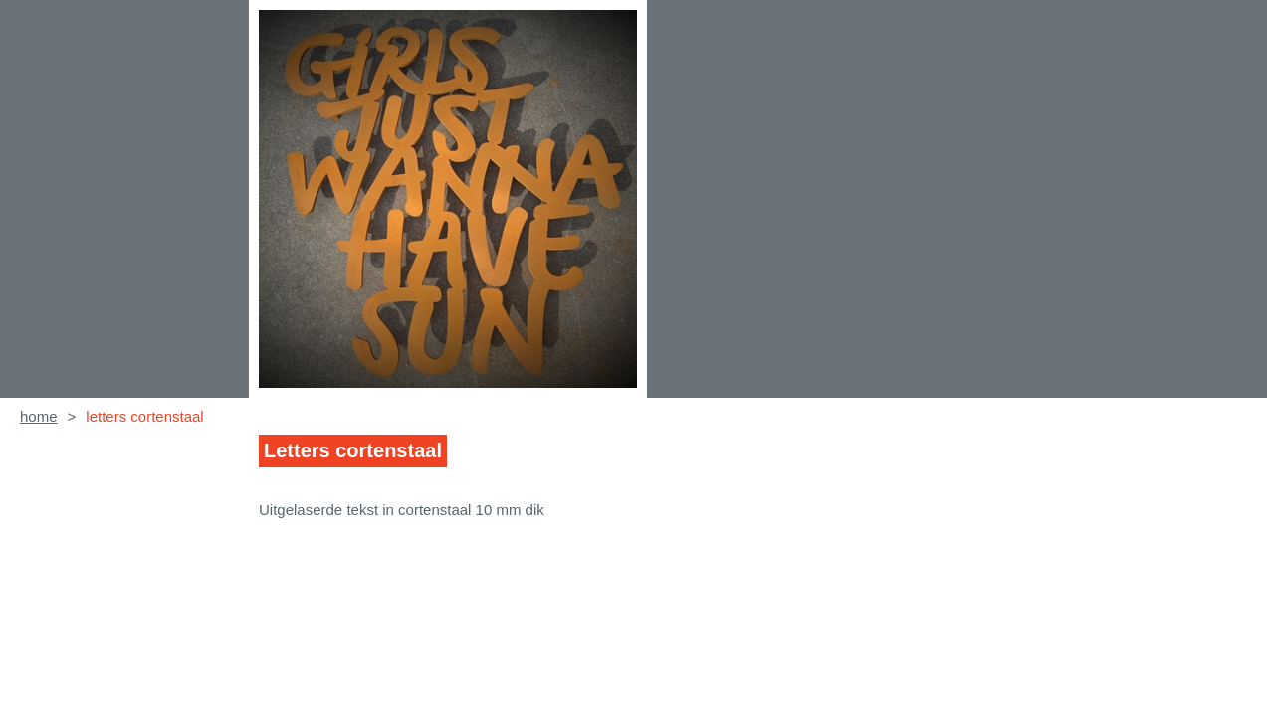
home (39, 416)
